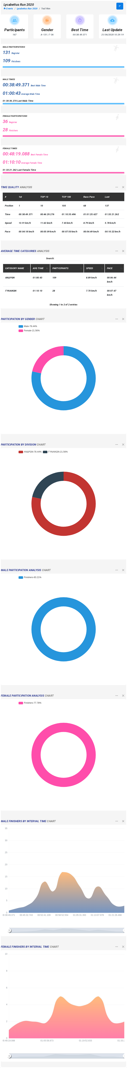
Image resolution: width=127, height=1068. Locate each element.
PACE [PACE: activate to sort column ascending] (110, 268)
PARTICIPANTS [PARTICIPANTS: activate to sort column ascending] (60, 268)
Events (8, 8)
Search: (63, 258)
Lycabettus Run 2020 (27, 8)
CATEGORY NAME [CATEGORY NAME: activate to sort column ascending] (14, 268)
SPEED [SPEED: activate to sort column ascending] (89, 268)
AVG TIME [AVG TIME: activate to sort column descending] (38, 268)
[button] (117, 188)
